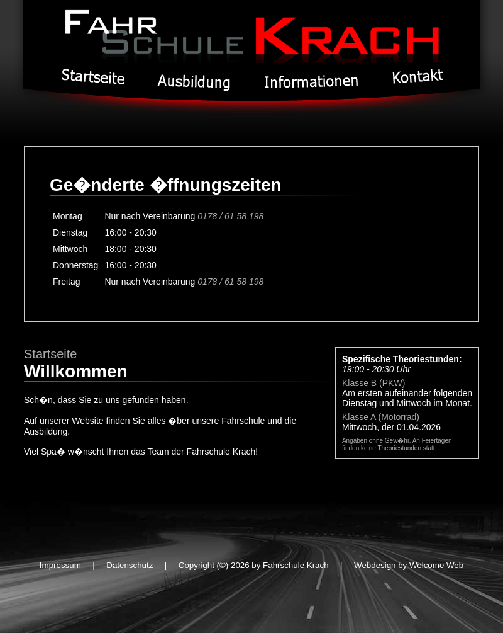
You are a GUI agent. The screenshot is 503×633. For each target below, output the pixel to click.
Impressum (60, 565)
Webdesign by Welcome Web (408, 565)
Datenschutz (129, 565)
